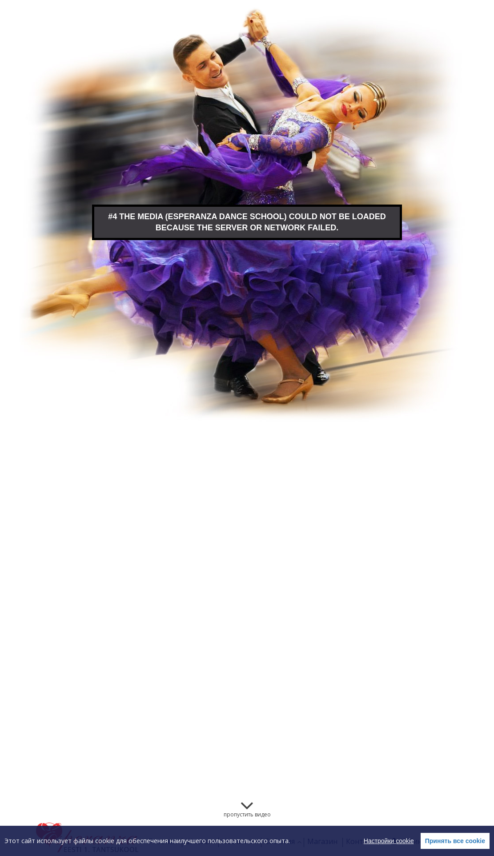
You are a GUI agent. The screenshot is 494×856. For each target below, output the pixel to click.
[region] (247, 841)
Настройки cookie (389, 840)
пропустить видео (247, 814)
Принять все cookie (455, 840)
